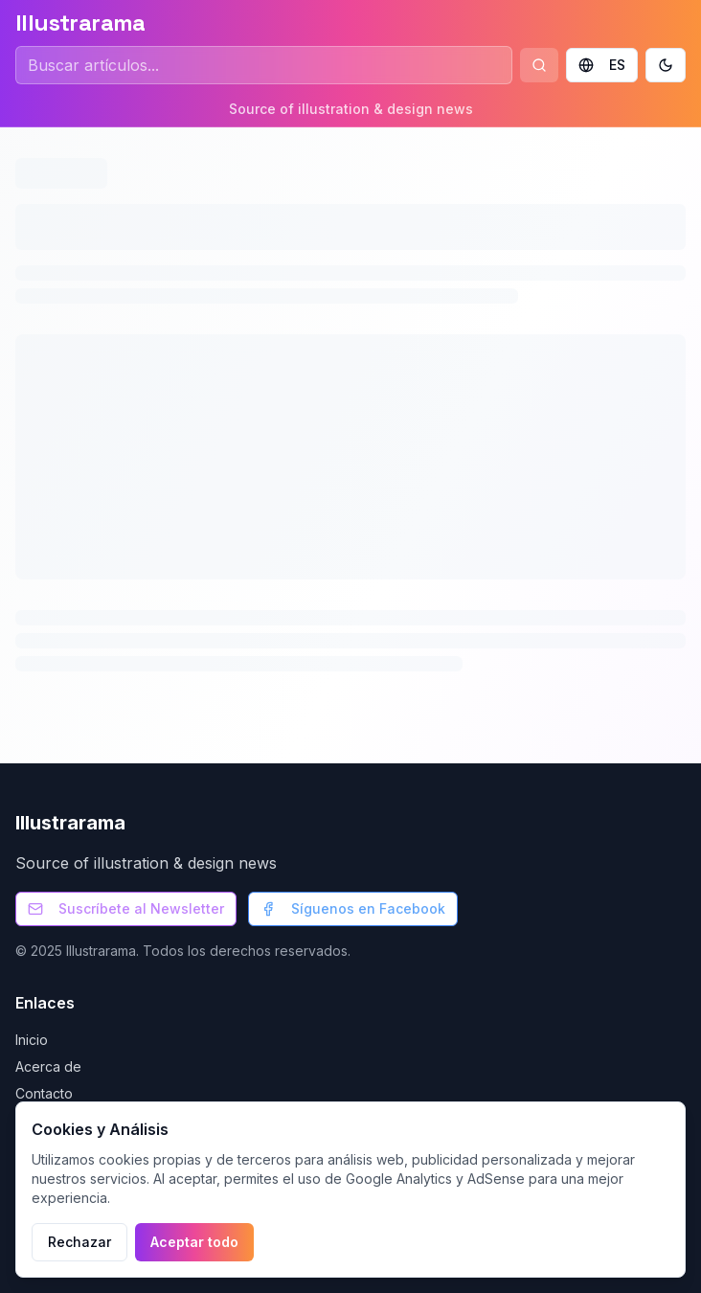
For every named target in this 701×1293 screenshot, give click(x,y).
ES (601, 65)
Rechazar (79, 1242)
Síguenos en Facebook (352, 908)
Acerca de (48, 1066)
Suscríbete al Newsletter (126, 908)
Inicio (31, 1040)
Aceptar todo (194, 1242)
